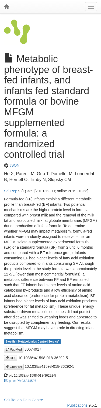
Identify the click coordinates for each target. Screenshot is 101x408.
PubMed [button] (14, 349)
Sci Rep (10, 191)
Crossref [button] (14, 367)
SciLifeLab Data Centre (23, 400)
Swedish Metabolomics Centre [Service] (32, 341)
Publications (77, 405)
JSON (11, 165)
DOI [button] (11, 358)
